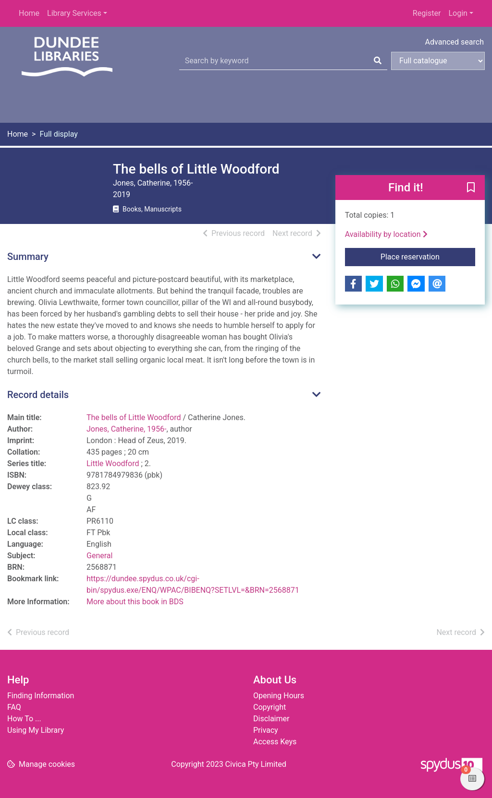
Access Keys (274, 741)
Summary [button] (28, 256)
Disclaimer (271, 718)
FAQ (14, 707)
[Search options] (438, 61)
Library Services (74, 13)
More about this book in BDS (135, 601)
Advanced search (454, 42)
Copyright (269, 707)
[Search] (377, 61)
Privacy (265, 730)
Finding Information (40, 695)
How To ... (24, 718)
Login (457, 13)
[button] (471, 188)
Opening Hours (278, 695)
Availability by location (386, 234)
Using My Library (35, 730)
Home (29, 13)
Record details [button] (38, 394)
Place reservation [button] (428, 256)
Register (427, 13)
